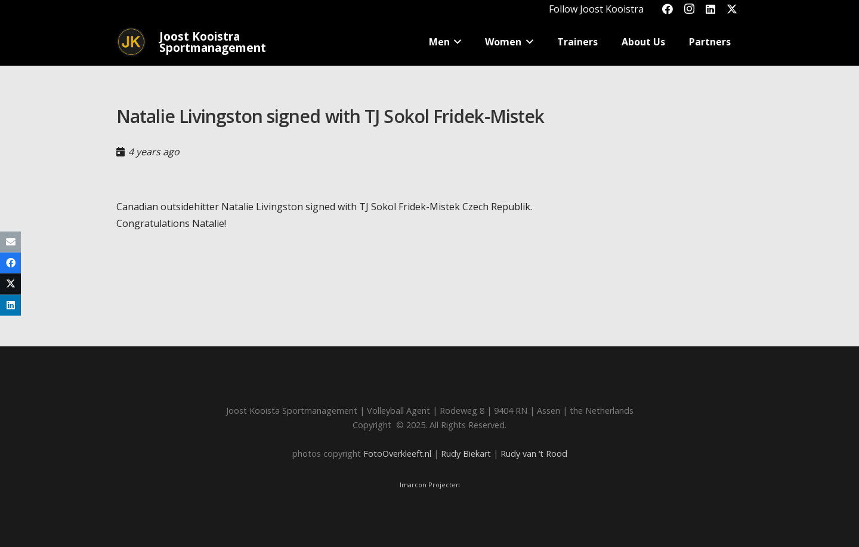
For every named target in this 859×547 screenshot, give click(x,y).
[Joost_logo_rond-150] (131, 42)
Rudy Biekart (466, 453)
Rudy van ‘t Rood (533, 453)
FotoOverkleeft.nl (397, 453)
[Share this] (10, 263)
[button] (456, 42)
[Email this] (10, 242)
